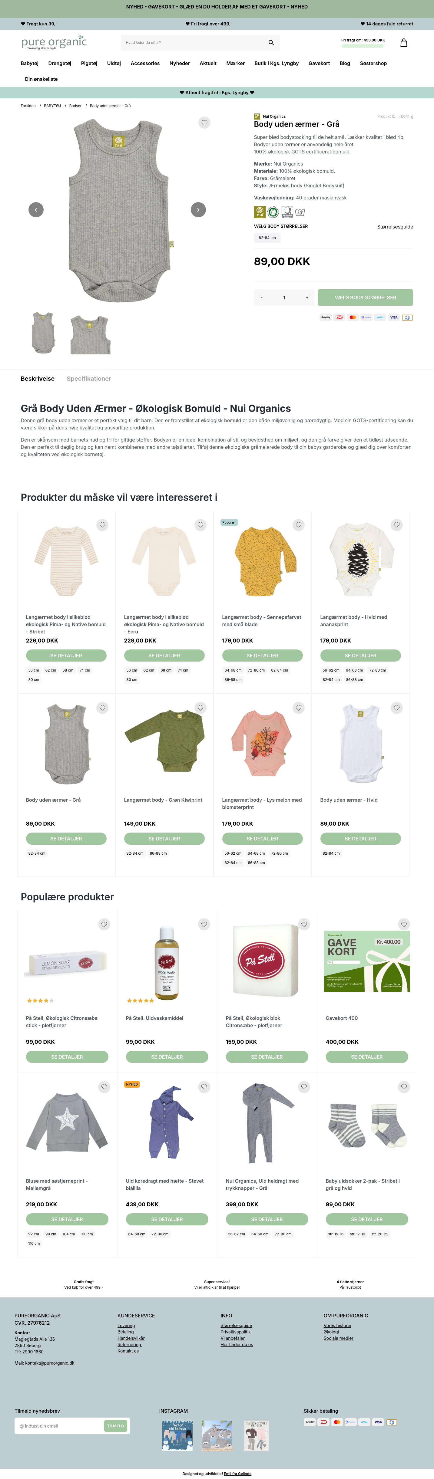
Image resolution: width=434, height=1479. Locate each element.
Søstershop (373, 63)
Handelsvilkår (131, 1338)
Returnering (130, 1344)
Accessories (145, 63)
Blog (345, 63)
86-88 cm (233, 679)
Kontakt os (128, 1350)
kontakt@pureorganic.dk (49, 1363)
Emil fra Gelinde (237, 1473)
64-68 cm (233, 670)
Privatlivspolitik (236, 1331)
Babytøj (30, 63)
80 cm (33, 679)
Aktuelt (208, 63)
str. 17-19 (357, 1234)
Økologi (331, 1331)
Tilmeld (115, 1425)
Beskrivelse (38, 378)
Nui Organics (274, 116)
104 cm (69, 1234)
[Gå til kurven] (403, 42)
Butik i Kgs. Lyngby (277, 63)
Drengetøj (59, 63)
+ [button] (307, 297)
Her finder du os (237, 1344)
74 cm (85, 670)
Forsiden (28, 106)
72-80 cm (256, 670)
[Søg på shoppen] (271, 43)
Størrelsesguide (395, 227)
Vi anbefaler (233, 1338)
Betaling (126, 1331)
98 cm (50, 1234)
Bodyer (75, 106)
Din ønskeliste (41, 79)
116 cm (34, 1243)
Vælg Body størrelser (365, 297)
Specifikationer (89, 378)
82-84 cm (279, 670)
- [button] (261, 297)
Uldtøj (114, 63)
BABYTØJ (52, 106)
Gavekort (319, 63)
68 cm (67, 670)
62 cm (50, 670)
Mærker (236, 63)
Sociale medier (338, 1338)
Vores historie (337, 1325)
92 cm (33, 1234)
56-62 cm (331, 670)
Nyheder (180, 63)
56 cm (33, 670)
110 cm (87, 1234)
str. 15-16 (336, 1234)
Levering (126, 1325)
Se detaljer (66, 655)
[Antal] (284, 297)
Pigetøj (89, 63)
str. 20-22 (380, 1234)
